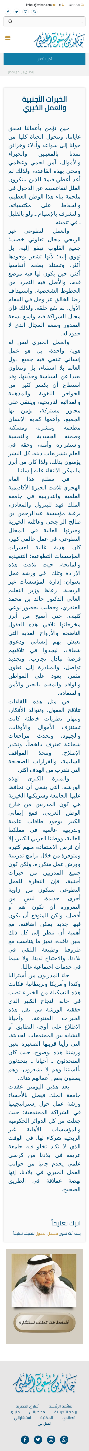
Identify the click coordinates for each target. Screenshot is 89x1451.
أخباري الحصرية (27, 1406)
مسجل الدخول (47, 1233)
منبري (15, 1411)
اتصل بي (44, 1423)
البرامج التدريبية (67, 1411)
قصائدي (68, 1417)
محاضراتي (37, 1411)
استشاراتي (22, 1417)
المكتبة (46, 1417)
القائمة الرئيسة (61, 1406)
